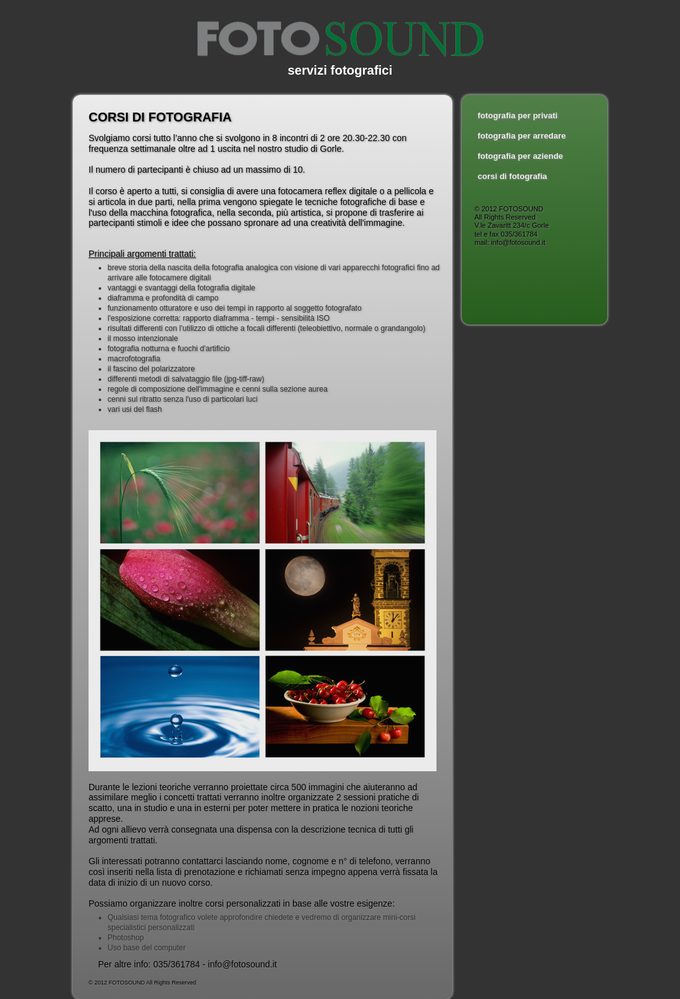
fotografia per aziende (520, 156)
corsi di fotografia (512, 176)
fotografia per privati (517, 115)
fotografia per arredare (522, 135)
